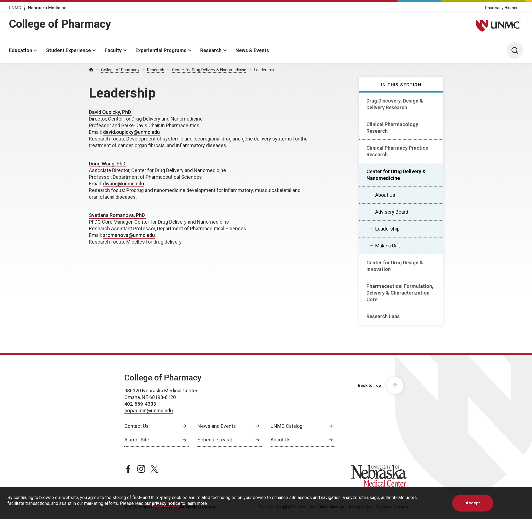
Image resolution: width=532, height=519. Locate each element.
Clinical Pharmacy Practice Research (397, 151)
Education (20, 50)
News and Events (216, 426)
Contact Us (136, 426)
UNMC (15, 7)
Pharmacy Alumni (501, 7)
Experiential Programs (160, 50)
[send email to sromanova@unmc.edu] (129, 235)
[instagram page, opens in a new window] (141, 469)
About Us (385, 195)
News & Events (252, 50)
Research (211, 50)
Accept (473, 502)
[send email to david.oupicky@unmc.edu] (131, 132)
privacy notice (166, 503)
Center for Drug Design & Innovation (394, 266)
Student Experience (68, 50)
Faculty (113, 50)
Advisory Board (391, 212)
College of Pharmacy (60, 23)
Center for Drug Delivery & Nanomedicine (209, 69)
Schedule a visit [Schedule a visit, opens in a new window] (214, 440)
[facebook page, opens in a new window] (128, 469)
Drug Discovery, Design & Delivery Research (394, 104)
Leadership (264, 69)
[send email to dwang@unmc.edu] (123, 184)
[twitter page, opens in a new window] (154, 469)
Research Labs (383, 316)
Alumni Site (136, 440)
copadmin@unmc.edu (148, 410)
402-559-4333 (140, 404)
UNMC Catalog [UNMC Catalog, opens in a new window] (286, 426)
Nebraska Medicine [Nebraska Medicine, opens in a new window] (47, 7)
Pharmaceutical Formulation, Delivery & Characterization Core (399, 292)
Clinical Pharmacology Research (392, 127)
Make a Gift (387, 246)
